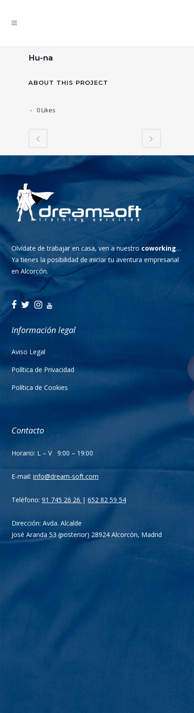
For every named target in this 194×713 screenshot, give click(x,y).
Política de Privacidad (42, 369)
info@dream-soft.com (66, 476)
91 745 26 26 (62, 499)
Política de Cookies (39, 387)
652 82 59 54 (107, 499)
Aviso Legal (28, 351)
